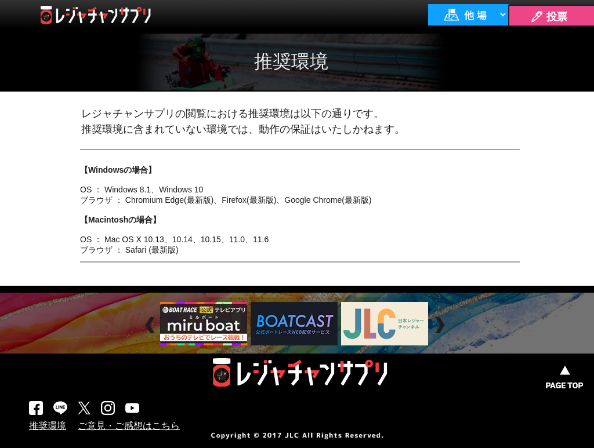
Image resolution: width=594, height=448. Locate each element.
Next (441, 325)
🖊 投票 (548, 17)
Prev (151, 325)
